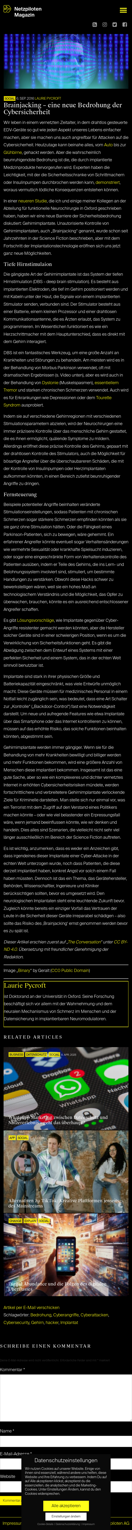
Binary (24, 971)
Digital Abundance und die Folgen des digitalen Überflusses (57, 1286)
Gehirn (37, 1323)
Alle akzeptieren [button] (66, 1506)
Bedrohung (40, 1315)
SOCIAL (10, 99)
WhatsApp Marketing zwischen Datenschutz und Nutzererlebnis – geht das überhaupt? (58, 1120)
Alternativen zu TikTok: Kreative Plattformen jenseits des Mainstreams (63, 1203)
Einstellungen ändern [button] (66, 1516)
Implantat (69, 1323)
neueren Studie (32, 201)
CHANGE (15, 1221)
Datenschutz (36, 1055)
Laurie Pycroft (48, 98)
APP (12, 1138)
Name (7, 1431)
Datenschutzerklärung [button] (68, 1524)
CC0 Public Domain (70, 971)
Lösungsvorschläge (35, 620)
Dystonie (50, 383)
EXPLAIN (30, 1221)
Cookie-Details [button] (45, 1524)
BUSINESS (16, 1055)
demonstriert (108, 183)
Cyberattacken (94, 1315)
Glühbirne (13, 153)
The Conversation (84, 942)
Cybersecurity (16, 1323)
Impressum (13, 1523)
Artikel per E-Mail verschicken (31, 1308)
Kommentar (12, 1370)
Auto (108, 145)
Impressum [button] (88, 1524)
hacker (52, 1323)
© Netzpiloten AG (113, 1523)
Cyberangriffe (66, 1315)
